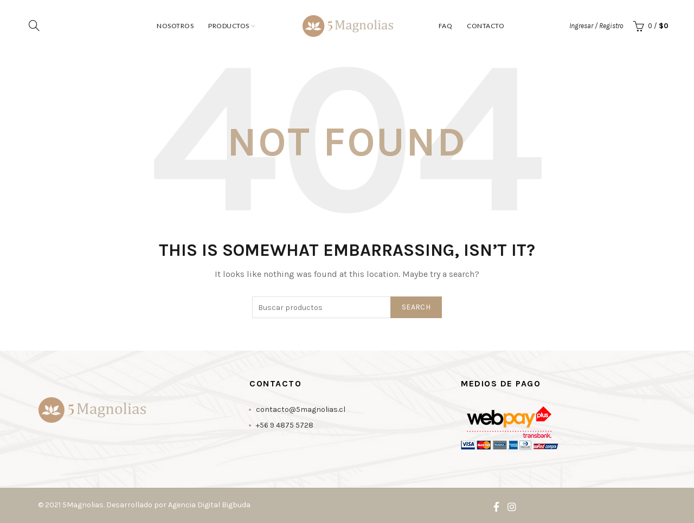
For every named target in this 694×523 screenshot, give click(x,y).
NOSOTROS (175, 26)
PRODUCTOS (228, 26)
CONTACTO (485, 26)
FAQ (446, 26)
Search (416, 307)
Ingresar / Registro (596, 26)
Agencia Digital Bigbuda (209, 504)
